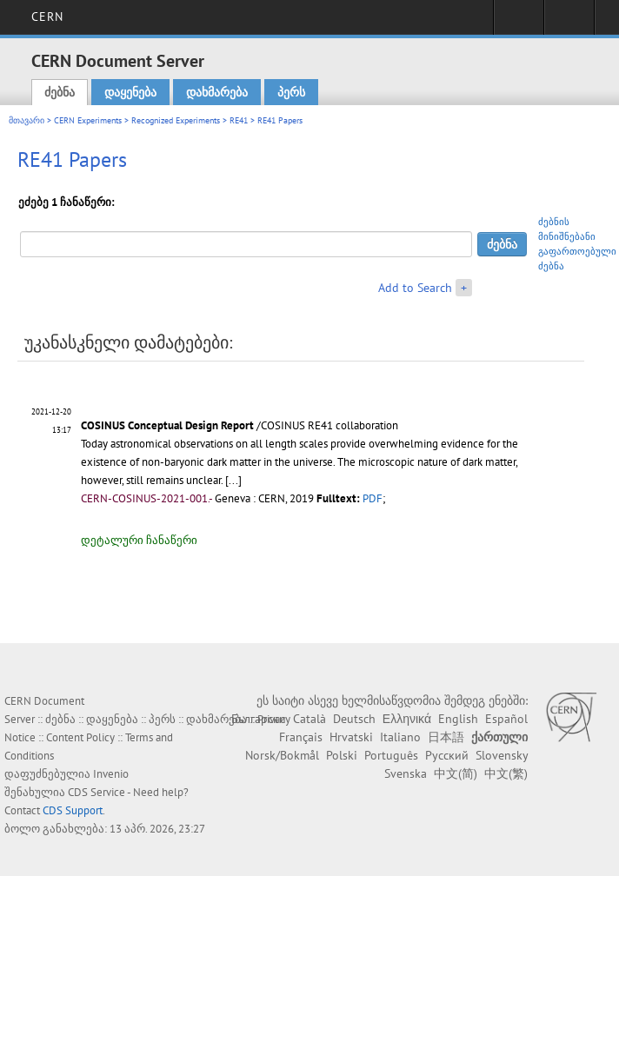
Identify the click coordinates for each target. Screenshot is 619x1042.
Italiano (400, 737)
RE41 (239, 120)
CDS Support (73, 810)
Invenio (111, 774)
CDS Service (96, 792)
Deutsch (354, 719)
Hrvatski (351, 737)
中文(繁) (506, 773)
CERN (47, 16)
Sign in (518, 22)
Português (391, 755)
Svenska (405, 773)
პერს (291, 92)
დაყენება (130, 92)
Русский (447, 755)
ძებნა (59, 92)
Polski (341, 755)
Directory (569, 22)
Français (301, 737)
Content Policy (80, 737)
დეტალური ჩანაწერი (139, 540)
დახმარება (217, 92)
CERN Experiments (88, 120)
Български (258, 719)
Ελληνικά (407, 719)
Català (309, 719)
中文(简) (455, 773)
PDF (373, 498)
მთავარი (26, 120)
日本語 (446, 737)
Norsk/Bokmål (282, 755)
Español (506, 719)
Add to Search (415, 287)
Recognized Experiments (175, 120)
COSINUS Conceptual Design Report (167, 425)
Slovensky (502, 755)
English (458, 719)
